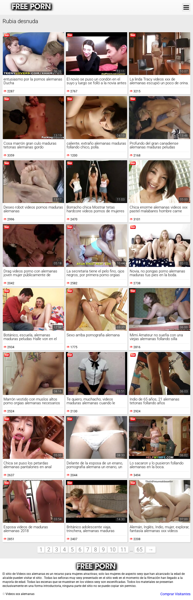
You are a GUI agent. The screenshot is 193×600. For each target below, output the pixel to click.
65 (139, 549)
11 (123, 549)
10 (113, 549)
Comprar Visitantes (175, 594)
